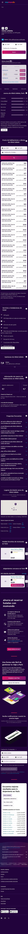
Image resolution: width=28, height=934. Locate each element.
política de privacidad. (14, 773)
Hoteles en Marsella (7, 819)
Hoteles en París (16, 864)
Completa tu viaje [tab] (8, 805)
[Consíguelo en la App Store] (14, 911)
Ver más (24, 573)
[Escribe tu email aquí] (15, 761)
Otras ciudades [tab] (7, 795)
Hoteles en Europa (13, 863)
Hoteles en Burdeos (7, 827)
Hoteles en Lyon (7, 816)
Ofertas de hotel (3, 863)
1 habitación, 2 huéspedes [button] (10, 48)
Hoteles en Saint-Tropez (8, 831)
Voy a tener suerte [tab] (8, 802)
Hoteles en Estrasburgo (8, 814)
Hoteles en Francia (22, 863)
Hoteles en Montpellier (8, 833)
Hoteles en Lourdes (7, 823)
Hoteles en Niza (6, 812)
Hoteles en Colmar (7, 821)
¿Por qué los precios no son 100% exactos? (14, 857)
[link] (17, 585)
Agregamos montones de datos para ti (14, 855)
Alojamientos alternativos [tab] (10, 798)
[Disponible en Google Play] (5, 911)
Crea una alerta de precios (13, 641)
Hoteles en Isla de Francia (6, 864)
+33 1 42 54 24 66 (6, 37)
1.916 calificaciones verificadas (16, 39)
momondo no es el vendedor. (14, 852)
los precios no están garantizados (13, 847)
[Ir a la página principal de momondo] (10, 2)
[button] (2, 2)
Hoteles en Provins (7, 829)
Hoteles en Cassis (7, 825)
